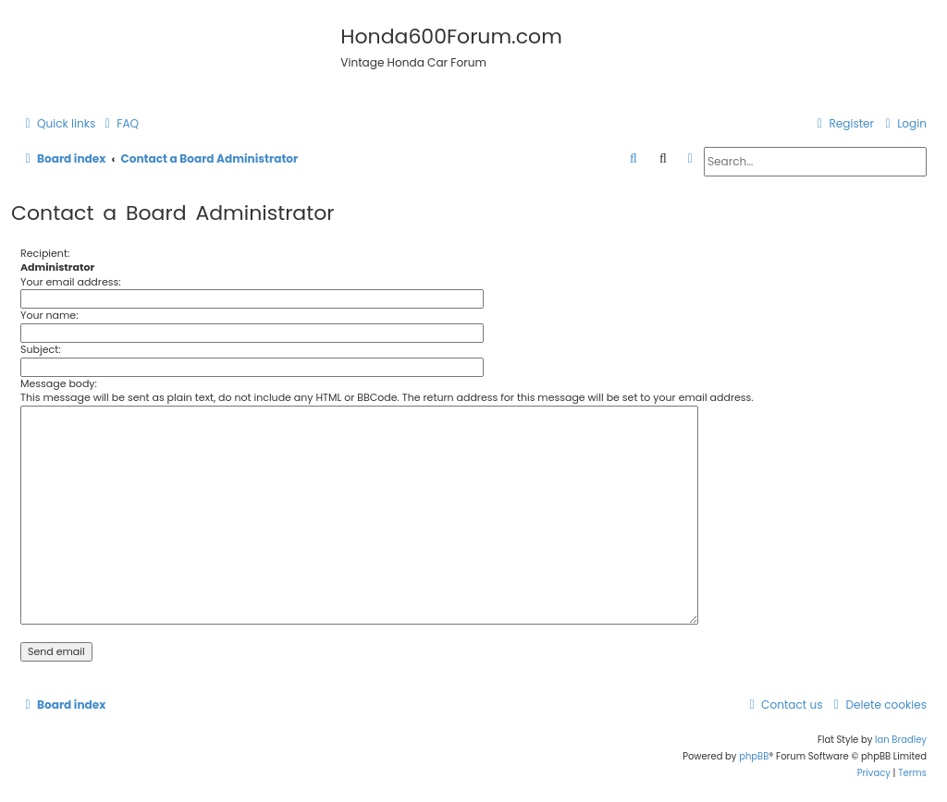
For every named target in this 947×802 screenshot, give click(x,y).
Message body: (58, 383)
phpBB (754, 756)
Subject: (40, 349)
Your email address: (70, 281)
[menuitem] (119, 124)
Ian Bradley (901, 740)
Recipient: (44, 253)
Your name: (49, 315)
